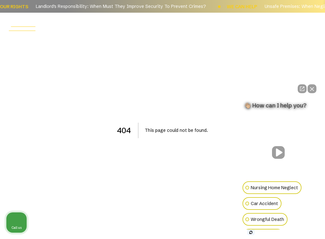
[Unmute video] (278, 152)
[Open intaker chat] (251, 232)
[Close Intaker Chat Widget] (312, 88)
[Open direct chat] (302, 88)
